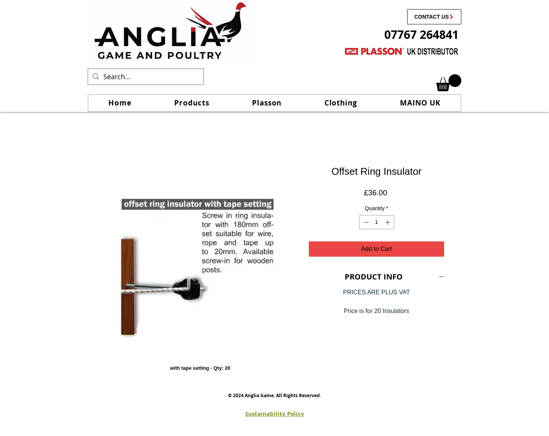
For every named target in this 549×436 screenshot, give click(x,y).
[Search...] (145, 77)
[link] (448, 82)
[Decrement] (365, 222)
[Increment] (388, 222)
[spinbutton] (377, 222)
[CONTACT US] (434, 16)
